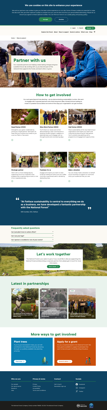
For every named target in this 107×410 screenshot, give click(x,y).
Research (14, 389)
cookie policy (71, 14)
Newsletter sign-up (60, 387)
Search (81, 28)
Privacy (35, 385)
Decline (61, 19)
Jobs (12, 391)
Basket (95, 32)
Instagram (82, 389)
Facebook (82, 385)
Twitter (81, 392)
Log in (74, 28)
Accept (45, 19)
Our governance (16, 387)
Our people (14, 385)
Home (13, 38)
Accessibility (36, 389)
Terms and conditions (39, 391)
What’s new (84, 32)
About (56, 32)
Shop (90, 32)
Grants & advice (75, 32)
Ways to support (64, 32)
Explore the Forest (47, 32)
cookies (38, 12)
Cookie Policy (37, 387)
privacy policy (83, 14)
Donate (91, 29)
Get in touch (53, 267)
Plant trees (20, 362)
